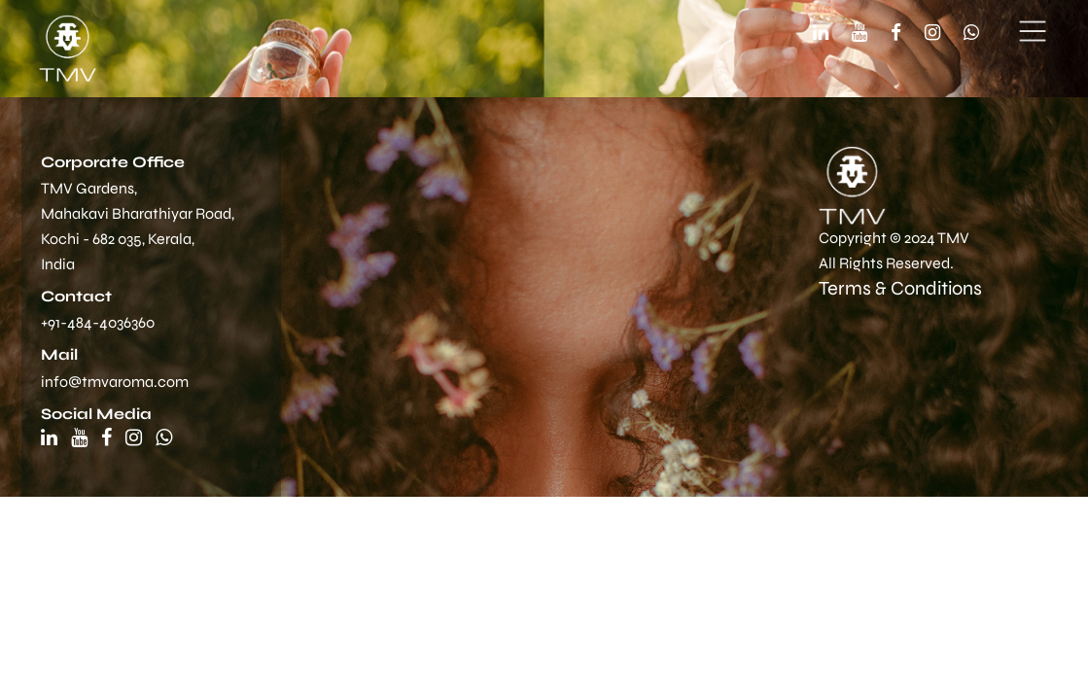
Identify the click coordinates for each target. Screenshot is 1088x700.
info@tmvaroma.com (115, 381)
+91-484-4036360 (98, 322)
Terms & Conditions (900, 288)
